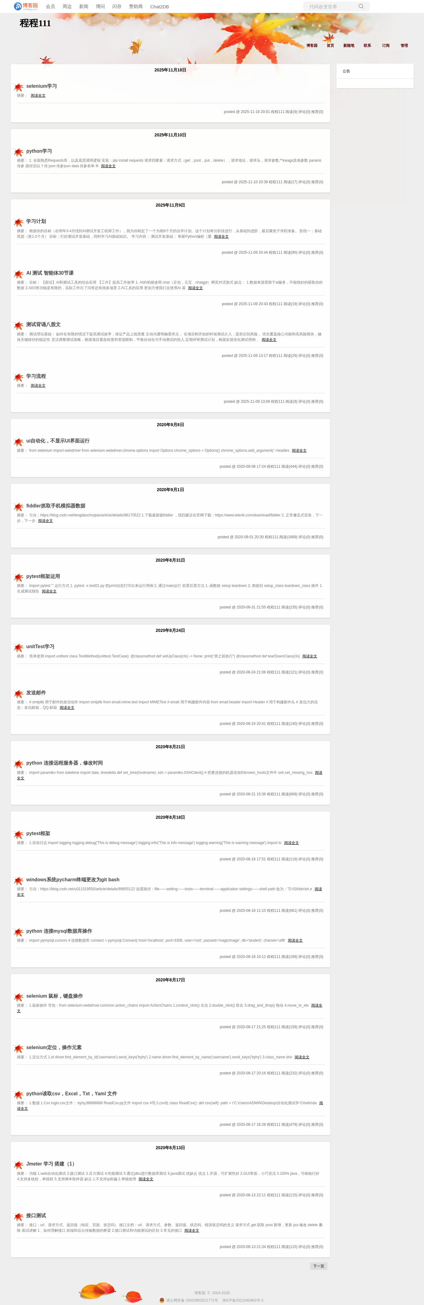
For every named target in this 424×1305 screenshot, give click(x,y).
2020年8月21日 (170, 747)
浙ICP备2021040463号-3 (242, 1300)
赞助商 (136, 6)
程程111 (35, 23)
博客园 (311, 45)
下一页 (318, 1266)
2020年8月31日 (170, 560)
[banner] (24, 6)
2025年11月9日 (170, 205)
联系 (367, 45)
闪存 (117, 6)
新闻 (83, 6)
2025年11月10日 (170, 135)
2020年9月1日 (170, 489)
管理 (404, 45)
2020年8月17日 (170, 980)
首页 (330, 45)
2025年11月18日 (170, 70)
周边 (67, 6)
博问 (100, 6)
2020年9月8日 (170, 424)
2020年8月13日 (170, 1147)
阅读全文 (38, 95)
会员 (50, 6)
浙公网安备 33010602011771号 (188, 1300)
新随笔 (348, 45)
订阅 (386, 45)
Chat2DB (159, 6)
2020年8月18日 (170, 817)
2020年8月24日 (170, 630)
